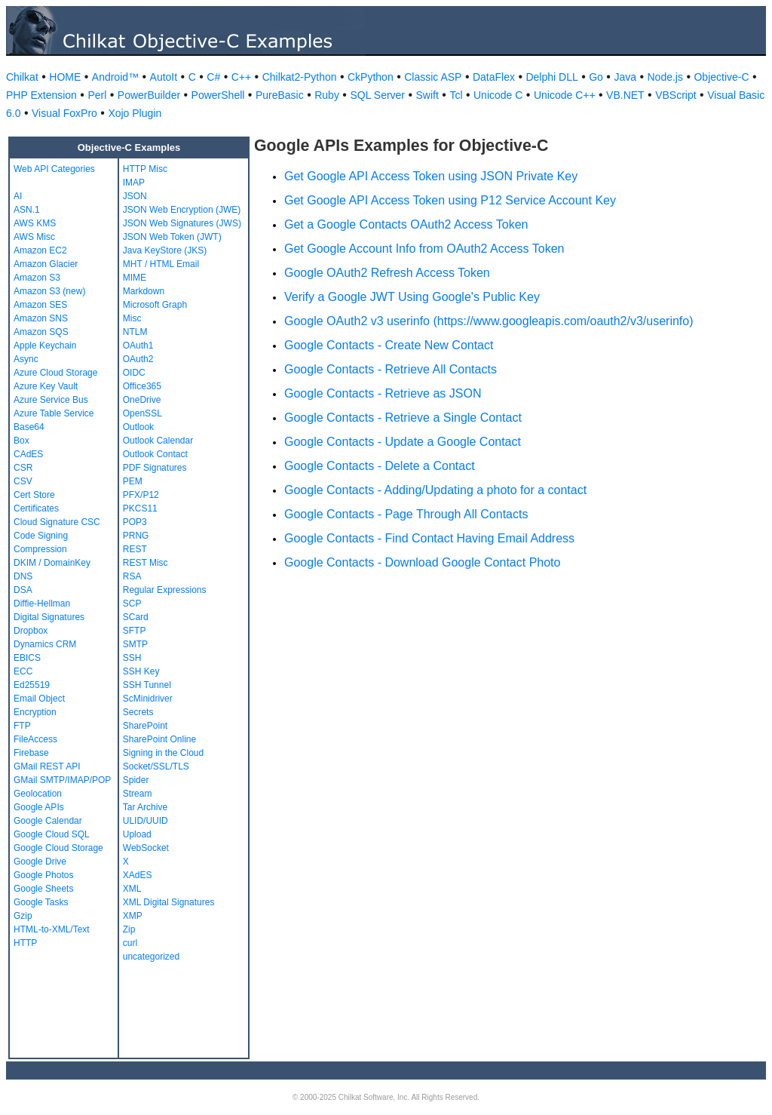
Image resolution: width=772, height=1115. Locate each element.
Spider (136, 780)
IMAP (134, 182)
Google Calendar (48, 821)
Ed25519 (32, 685)
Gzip (23, 916)
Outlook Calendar (158, 440)
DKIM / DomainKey (52, 563)
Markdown (143, 291)
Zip (129, 929)
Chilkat (22, 77)
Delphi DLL (551, 77)
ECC (23, 671)
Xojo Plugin (134, 113)
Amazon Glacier (46, 264)
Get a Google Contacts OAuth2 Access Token (406, 224)
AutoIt (164, 77)
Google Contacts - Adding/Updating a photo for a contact (435, 490)
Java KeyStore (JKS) (165, 250)
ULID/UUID (145, 821)
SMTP (135, 644)
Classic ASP (432, 77)
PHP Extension (41, 95)
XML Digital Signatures (169, 902)
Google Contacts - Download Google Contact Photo (422, 562)
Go (596, 77)
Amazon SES (40, 304)
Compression (40, 549)
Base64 (29, 427)
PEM (132, 481)
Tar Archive (145, 807)
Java (625, 77)
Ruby (326, 95)
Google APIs (39, 807)
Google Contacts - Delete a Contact (379, 465)
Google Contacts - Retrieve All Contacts (390, 369)
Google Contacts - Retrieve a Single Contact (403, 417)
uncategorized (151, 956)
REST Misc (145, 563)
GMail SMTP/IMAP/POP (62, 780)
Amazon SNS (41, 318)
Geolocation (38, 793)
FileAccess (35, 739)
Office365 (142, 386)
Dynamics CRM (45, 644)
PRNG (136, 535)
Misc (132, 318)
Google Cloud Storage (58, 848)
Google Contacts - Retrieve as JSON (382, 393)
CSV (23, 481)
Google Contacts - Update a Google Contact (402, 441)
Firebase (31, 753)
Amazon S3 (37, 277)
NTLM (135, 332)
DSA (23, 590)
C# (213, 77)
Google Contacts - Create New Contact (388, 345)
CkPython (371, 77)
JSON (135, 196)
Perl (96, 95)
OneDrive (142, 400)
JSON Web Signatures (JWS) (182, 223)
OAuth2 (138, 359)
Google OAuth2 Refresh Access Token (387, 272)
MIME (134, 277)
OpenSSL (142, 413)
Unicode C (497, 95)
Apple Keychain (45, 345)
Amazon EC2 (40, 250)
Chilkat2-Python (299, 77)
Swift (427, 95)
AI (18, 196)
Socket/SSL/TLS (156, 766)
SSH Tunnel (147, 685)
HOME (65, 77)
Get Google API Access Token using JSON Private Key (430, 176)
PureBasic (280, 95)
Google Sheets (43, 888)
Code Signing (41, 535)
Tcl (455, 95)
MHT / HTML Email (161, 264)
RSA (132, 576)
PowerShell (218, 95)
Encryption (35, 712)
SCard (136, 617)
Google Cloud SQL (52, 834)
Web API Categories (54, 169)
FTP (22, 725)
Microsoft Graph (155, 304)
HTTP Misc (145, 169)
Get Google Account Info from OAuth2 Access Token (424, 248)
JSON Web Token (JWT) (172, 237)
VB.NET (625, 95)
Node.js (665, 77)
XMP (132, 916)
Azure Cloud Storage (55, 372)
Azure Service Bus (51, 400)
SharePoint (145, 725)
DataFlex (494, 77)
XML (132, 888)
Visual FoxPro (64, 113)
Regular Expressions (165, 590)
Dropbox (30, 630)
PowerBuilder (149, 95)
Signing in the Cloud (163, 753)
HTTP (25, 943)
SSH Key (141, 671)
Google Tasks (41, 902)
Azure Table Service (54, 413)
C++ (241, 77)
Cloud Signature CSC (57, 522)
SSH (132, 658)
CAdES (28, 454)
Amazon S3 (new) (49, 291)
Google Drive (40, 861)
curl (130, 943)
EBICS (27, 658)
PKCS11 (140, 508)
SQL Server (377, 95)
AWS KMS (35, 223)
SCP (132, 603)
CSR (23, 467)
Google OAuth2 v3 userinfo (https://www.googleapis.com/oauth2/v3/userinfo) (489, 321)
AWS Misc (34, 237)
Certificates (36, 508)
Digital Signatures (49, 617)
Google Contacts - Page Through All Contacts (406, 514)
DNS (23, 576)
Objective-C (721, 77)
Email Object (39, 698)
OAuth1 (138, 345)
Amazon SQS (41, 332)
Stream (137, 793)
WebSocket (146, 848)
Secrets (138, 712)
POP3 (135, 522)
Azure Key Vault (46, 386)
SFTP (134, 630)
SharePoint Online (159, 739)
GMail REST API (47, 766)
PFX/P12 (141, 495)
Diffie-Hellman (42, 603)
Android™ (115, 77)
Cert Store (34, 495)
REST (135, 549)
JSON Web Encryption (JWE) (181, 209)
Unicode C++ (565, 95)
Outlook (138, 427)
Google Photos (43, 875)
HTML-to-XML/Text (52, 929)
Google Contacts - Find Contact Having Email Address (429, 538)
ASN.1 (27, 209)
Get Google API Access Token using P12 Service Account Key (450, 200)
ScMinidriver (148, 698)
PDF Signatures (155, 467)
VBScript (675, 95)
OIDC (134, 372)
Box (21, 440)
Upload (137, 834)
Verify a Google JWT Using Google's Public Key (412, 296)
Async (26, 359)
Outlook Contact (155, 454)
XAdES (137, 875)
